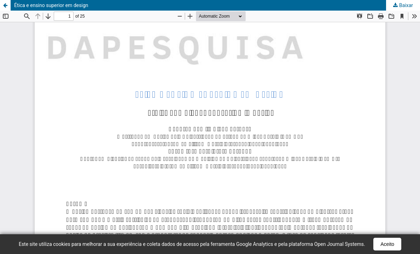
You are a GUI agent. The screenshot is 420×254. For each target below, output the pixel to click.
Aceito (387, 244)
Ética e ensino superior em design (51, 5)
